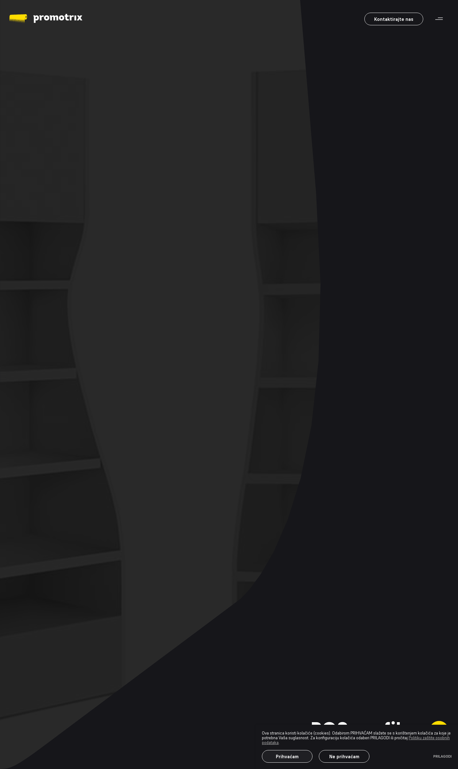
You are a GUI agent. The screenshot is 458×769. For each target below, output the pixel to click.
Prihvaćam (287, 757)
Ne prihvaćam (344, 757)
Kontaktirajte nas (393, 19)
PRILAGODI (442, 756)
